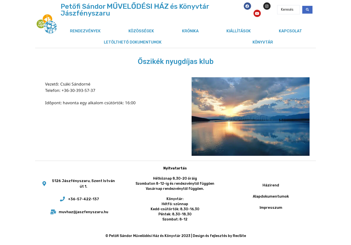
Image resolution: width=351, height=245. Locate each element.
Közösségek (141, 31)
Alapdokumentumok (271, 196)
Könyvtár (263, 42)
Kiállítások (238, 31)
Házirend (271, 185)
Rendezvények (85, 31)
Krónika (190, 31)
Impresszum (271, 207)
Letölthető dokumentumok (133, 42)
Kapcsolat (290, 31)
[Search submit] (307, 10)
